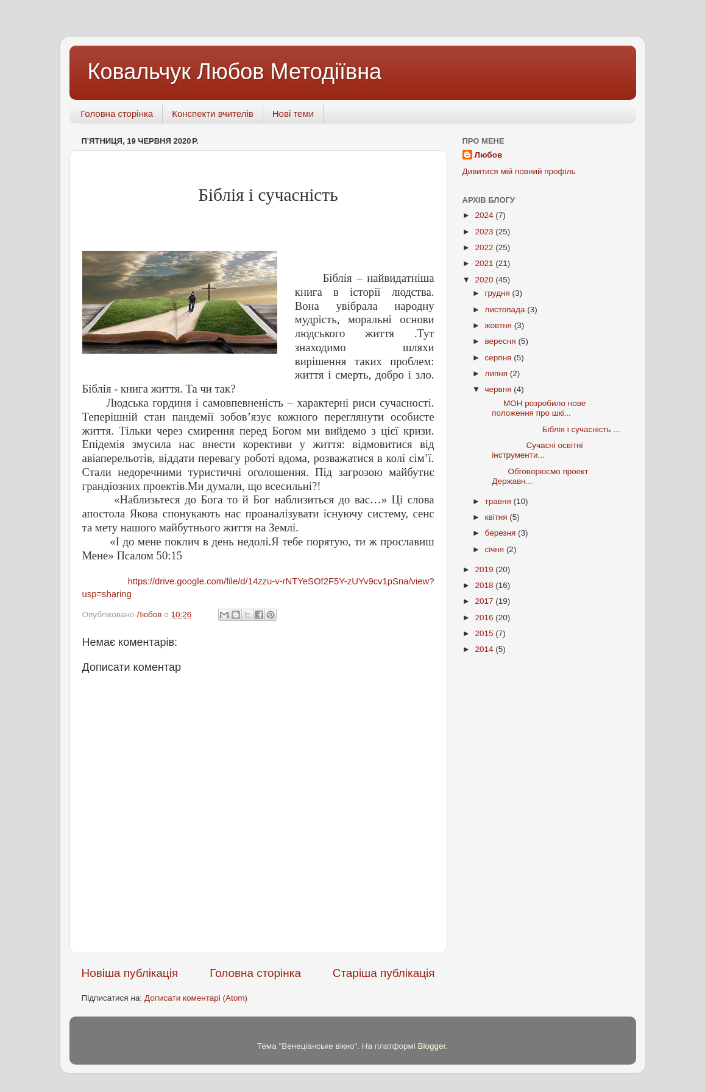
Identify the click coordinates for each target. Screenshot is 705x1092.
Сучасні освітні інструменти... (533, 450)
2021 (485, 263)
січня (495, 549)
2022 (485, 247)
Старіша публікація (384, 973)
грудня (498, 293)
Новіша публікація (130, 973)
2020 (485, 279)
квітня (497, 517)
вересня (502, 341)
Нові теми (293, 113)
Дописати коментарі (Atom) (195, 998)
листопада (506, 309)
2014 (485, 649)
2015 (485, 633)
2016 (485, 617)
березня (502, 532)
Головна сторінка (116, 113)
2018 (485, 585)
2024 (485, 215)
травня (499, 501)
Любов (489, 154)
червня (499, 389)
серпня (499, 357)
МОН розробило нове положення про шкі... (534, 408)
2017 (485, 601)
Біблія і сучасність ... (551, 429)
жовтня (499, 325)
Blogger (432, 1046)
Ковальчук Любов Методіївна (235, 71)
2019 (485, 569)
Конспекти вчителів (212, 113)
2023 (485, 231)
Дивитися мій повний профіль (519, 171)
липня (497, 373)
